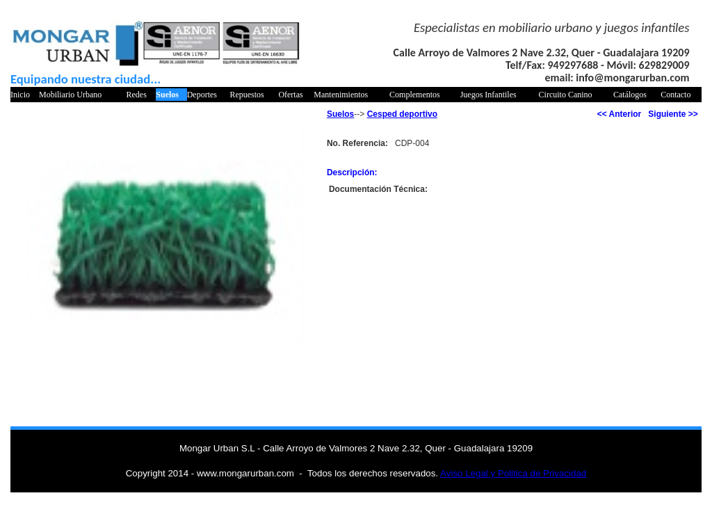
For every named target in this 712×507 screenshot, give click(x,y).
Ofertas (290, 94)
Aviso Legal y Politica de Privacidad (513, 473)
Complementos (414, 94)
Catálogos (630, 94)
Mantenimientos (341, 94)
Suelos (167, 94)
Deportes (202, 94)
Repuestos (246, 94)
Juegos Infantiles (488, 94)
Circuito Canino (565, 94)
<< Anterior (619, 114)
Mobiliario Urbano (70, 94)
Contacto (675, 94)
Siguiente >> (672, 114)
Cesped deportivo (402, 114)
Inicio (20, 94)
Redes (137, 94)
